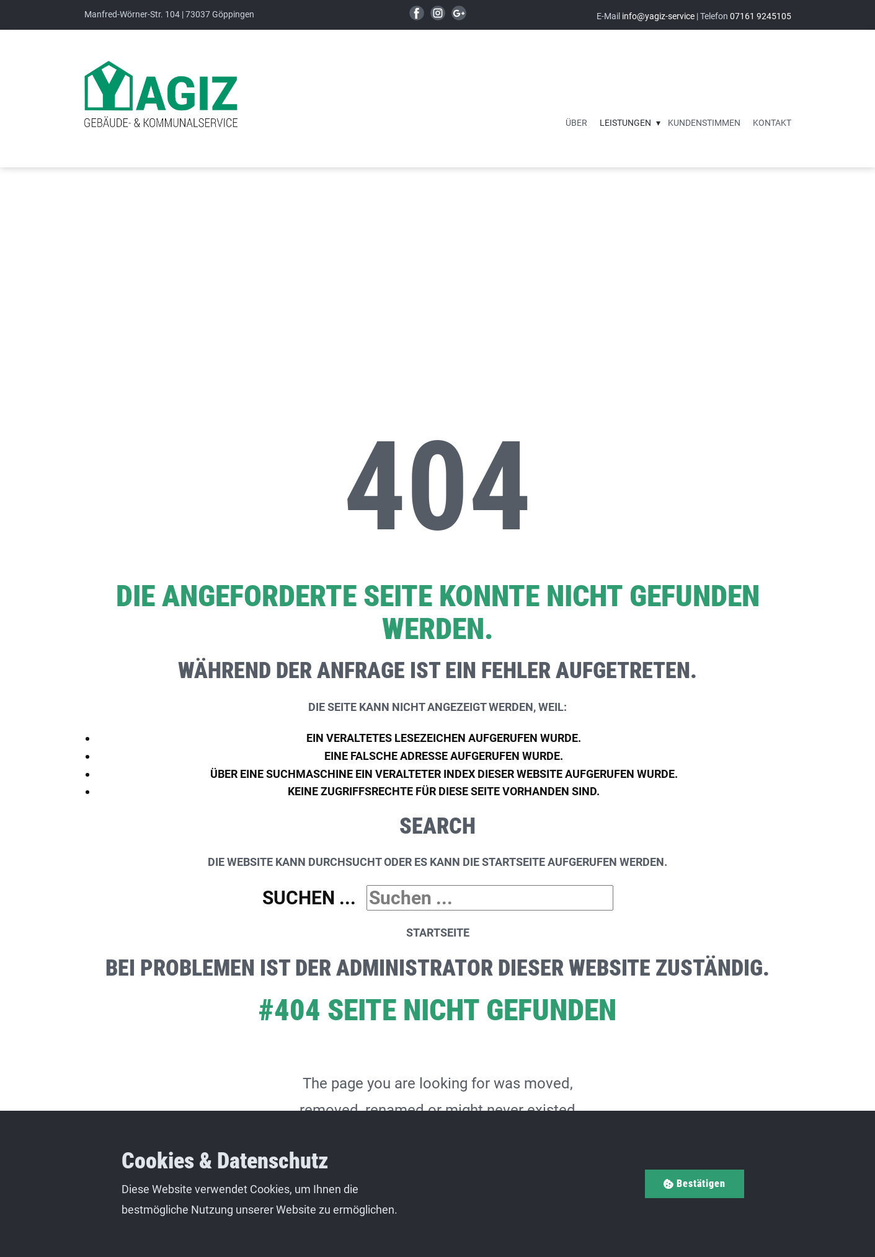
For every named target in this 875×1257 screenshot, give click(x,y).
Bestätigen (695, 1183)
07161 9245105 (760, 16)
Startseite (437, 932)
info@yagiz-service (658, 16)
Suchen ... (309, 898)
